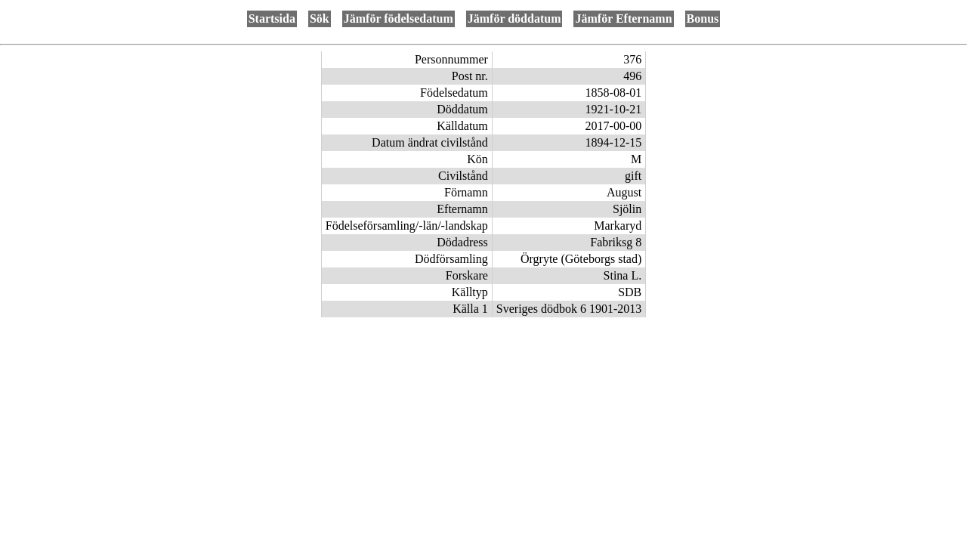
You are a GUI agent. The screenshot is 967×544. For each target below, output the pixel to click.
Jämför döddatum (514, 18)
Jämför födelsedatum (398, 18)
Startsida (272, 18)
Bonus (703, 18)
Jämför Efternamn (623, 18)
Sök (319, 18)
